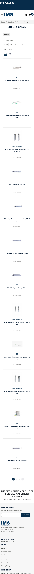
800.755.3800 (7, 2)
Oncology (11, 22)
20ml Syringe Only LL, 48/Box (17, 288)
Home (3, 22)
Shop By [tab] (6, 35)
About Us (4, 548)
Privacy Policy (5, 566)
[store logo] (8, 15)
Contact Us (4, 560)
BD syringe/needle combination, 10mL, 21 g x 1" (17, 220)
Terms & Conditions (7, 563)
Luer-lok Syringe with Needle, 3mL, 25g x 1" (17, 427)
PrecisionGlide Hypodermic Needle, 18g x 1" (17, 116)
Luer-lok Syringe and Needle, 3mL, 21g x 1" (17, 358)
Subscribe (25, 515)
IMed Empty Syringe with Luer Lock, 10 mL (17, 324)
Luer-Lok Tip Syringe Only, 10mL (17, 253)
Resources (4, 557)
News (3, 554)
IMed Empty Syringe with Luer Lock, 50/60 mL (17, 151)
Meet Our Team (6, 551)
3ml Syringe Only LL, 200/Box (17, 461)
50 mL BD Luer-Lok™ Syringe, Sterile (17, 81)
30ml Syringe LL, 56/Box (17, 184)
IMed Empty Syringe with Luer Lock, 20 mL (17, 393)
